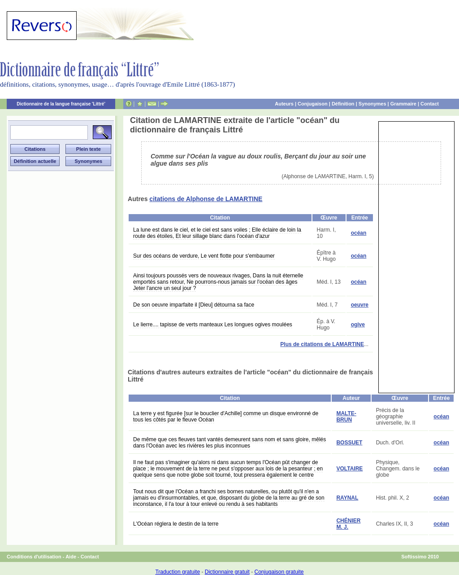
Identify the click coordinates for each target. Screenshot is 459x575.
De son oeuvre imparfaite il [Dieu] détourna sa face (193, 305)
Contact (429, 103)
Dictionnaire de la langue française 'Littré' (61, 103)
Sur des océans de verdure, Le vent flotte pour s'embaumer (204, 256)
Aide (70, 556)
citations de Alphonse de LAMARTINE (205, 198)
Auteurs (284, 103)
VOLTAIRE (349, 468)
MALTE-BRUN (346, 416)
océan (359, 233)
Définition (343, 103)
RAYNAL (347, 498)
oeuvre (359, 305)
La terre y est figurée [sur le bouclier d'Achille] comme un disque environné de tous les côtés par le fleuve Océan (225, 416)
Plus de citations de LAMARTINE (322, 344)
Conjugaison (313, 103)
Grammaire (403, 103)
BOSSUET (349, 442)
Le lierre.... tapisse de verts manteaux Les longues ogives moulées (212, 324)
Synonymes (372, 103)
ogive (358, 324)
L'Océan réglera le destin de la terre (175, 524)
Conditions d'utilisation (34, 556)
